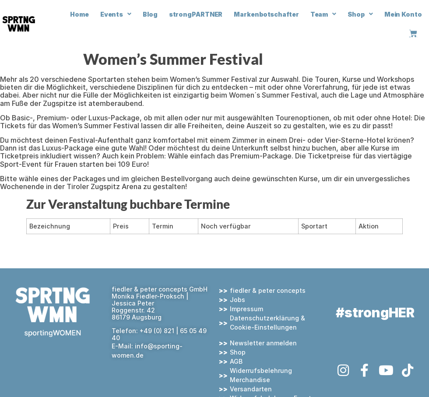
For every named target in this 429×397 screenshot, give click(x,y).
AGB (236, 361)
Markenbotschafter (266, 14)
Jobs (237, 299)
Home (79, 14)
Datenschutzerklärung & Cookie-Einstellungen (267, 322)
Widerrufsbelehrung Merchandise (261, 375)
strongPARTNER (196, 14)
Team (323, 14)
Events (115, 14)
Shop (360, 14)
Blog (150, 14)
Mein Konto (403, 14)
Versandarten (251, 389)
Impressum (246, 309)
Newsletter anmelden (263, 343)
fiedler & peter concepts (268, 290)
